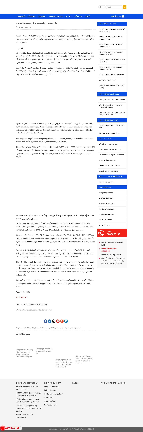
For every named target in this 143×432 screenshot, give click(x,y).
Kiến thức (78, 16)
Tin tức (68, 16)
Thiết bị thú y (48, 398)
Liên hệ (87, 16)
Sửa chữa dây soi (55, 16)
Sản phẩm (41, 16)
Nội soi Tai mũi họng (51, 387)
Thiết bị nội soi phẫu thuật (53, 394)
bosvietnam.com (30, 310)
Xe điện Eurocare (50, 405)
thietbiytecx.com (45, 310)
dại (75, 328)
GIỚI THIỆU (31, 16)
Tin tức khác (43, 328)
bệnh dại (53, 328)
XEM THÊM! (21, 297)
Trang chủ (21, 16)
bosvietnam (60, 328)
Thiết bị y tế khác (50, 401)
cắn (65, 328)
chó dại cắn (70, 328)
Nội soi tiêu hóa (50, 390)
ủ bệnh (79, 328)
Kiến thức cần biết (29, 328)
